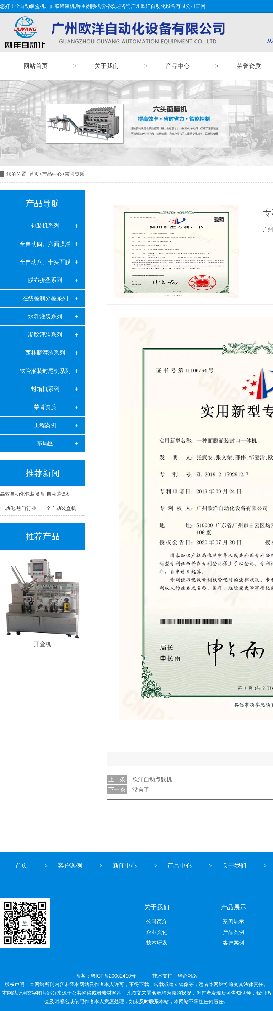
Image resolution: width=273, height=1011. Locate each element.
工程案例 (45, 425)
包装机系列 (45, 226)
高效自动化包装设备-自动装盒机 (35, 494)
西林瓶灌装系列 (45, 353)
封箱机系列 (45, 389)
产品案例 (233, 932)
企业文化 (156, 932)
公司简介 (156, 921)
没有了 (140, 790)
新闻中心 (125, 865)
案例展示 (233, 921)
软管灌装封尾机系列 (45, 371)
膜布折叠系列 (45, 280)
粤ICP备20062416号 (113, 976)
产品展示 (233, 907)
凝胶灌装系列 (45, 335)
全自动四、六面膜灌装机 (45, 247)
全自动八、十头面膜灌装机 (45, 265)
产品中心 (178, 66)
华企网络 (187, 976)
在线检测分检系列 (45, 298)
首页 (34, 174)
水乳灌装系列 (45, 316)
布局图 (45, 443)
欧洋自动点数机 (152, 779)
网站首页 (35, 66)
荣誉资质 (45, 407)
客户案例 (70, 865)
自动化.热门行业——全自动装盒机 (38, 508)
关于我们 (107, 66)
